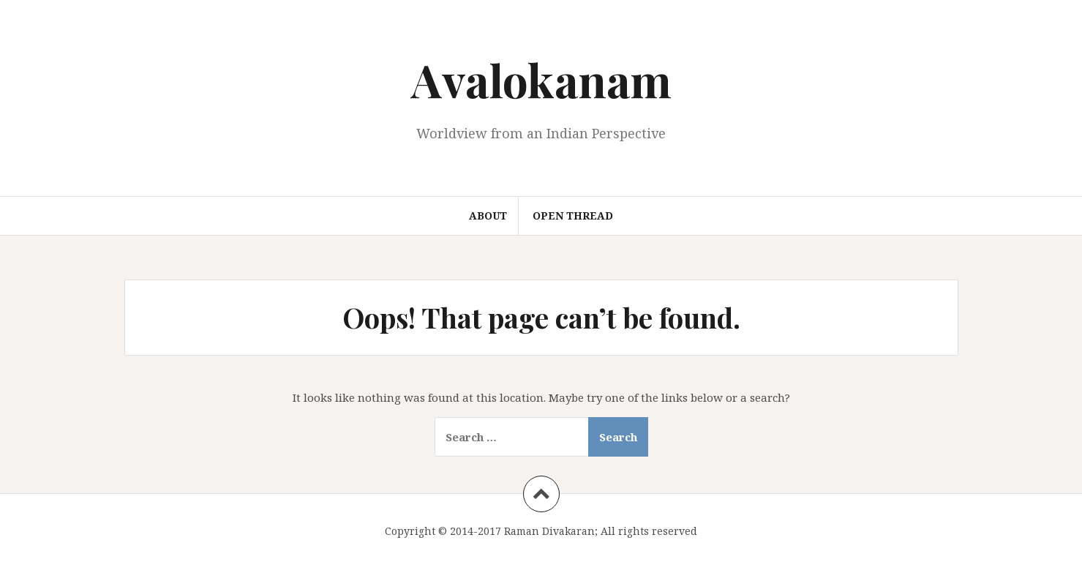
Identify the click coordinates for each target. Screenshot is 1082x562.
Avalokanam (541, 79)
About (488, 215)
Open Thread (573, 215)
